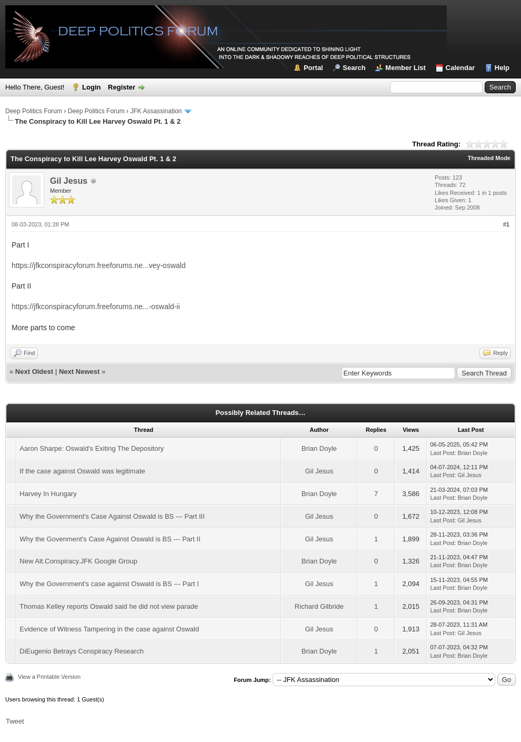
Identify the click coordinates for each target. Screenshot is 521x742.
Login (91, 87)
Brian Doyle (319, 448)
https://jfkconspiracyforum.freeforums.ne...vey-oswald (99, 265)
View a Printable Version (49, 677)
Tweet (15, 721)
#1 (506, 224)
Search (354, 68)
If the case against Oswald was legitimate (82, 471)
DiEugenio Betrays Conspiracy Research (81, 651)
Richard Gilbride (319, 606)
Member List (405, 68)
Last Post (442, 453)
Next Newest (79, 371)
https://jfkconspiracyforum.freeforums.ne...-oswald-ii (96, 306)
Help (502, 68)
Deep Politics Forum (33, 111)
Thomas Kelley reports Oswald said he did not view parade (108, 606)
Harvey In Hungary (47, 494)
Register (121, 87)
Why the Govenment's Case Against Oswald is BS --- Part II (110, 539)
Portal (313, 68)
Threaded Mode (489, 158)
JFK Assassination (156, 111)
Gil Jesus (68, 180)
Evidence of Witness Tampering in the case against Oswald (109, 629)
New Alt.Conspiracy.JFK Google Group (78, 561)
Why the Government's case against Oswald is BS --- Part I (109, 584)
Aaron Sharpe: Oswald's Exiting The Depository (91, 448)
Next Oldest (34, 371)
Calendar (460, 68)
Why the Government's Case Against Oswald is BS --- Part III (111, 516)
